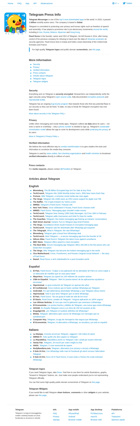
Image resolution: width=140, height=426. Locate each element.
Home (10, 3)
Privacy (36, 67)
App (27, 3)
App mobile (73, 410)
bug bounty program (59, 104)
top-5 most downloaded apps (71, 19)
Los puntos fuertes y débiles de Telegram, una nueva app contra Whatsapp (79, 305)
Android (71, 416)
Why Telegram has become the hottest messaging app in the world (71, 251)
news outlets (51, 153)
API (35, 3)
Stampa (56, 420)
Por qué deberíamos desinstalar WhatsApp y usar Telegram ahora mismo (74, 291)
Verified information (41, 70)
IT (115, 3)
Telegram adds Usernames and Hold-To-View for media (68, 216)
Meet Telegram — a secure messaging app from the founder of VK (73, 236)
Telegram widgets (40, 81)
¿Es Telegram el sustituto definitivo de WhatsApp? (67, 311)
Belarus (53, 32)
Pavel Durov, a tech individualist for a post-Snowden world (64, 259)
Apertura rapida (118, 420)
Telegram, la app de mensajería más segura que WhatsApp (72, 319)
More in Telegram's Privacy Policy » (44, 136)
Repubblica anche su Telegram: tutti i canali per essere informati (74, 340)
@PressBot (65, 169)
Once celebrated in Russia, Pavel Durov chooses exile (72, 208)
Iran (40, 32)
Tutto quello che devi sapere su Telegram (60, 337)
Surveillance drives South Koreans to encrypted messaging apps (70, 225)
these (59, 372)
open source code (63, 97)
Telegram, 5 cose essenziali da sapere (56, 345)
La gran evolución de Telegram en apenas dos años (67, 285)
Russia (46, 32)
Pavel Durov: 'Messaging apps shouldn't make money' (63, 210)
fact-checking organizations (69, 153)
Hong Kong (75, 32)
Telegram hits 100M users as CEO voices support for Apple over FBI (72, 199)
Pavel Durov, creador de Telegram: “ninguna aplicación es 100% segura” (72, 299)
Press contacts (39, 73)
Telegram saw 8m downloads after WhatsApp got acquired (70, 228)
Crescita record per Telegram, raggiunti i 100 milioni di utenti (69, 334)
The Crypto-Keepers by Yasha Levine (60, 202)
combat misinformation (70, 147)
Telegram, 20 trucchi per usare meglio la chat (63, 343)
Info (54, 410)
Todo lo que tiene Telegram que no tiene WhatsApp (66, 294)
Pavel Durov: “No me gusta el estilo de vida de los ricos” (64, 297)
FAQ (19, 3)
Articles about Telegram (43, 76)
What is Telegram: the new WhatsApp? (63, 230)
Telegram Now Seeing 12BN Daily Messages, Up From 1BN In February (75, 213)
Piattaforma (116, 410)
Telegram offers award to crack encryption (61, 242)
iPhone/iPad (73, 413)
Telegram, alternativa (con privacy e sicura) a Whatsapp (75, 348)
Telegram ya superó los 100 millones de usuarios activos (67, 276)
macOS (94, 416)
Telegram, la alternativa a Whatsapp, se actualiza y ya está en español (77, 322)
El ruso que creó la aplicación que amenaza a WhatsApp (77, 302)
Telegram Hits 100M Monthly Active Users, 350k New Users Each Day (74, 193)
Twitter (127, 3)
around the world (100, 29)
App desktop (96, 410)
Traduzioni (115, 416)
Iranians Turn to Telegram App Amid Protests (70, 222)
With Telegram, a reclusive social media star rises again (64, 196)
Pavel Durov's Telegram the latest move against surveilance (71, 239)
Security (36, 64)
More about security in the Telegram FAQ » (47, 113)
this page (96, 49)
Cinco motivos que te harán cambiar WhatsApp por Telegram (74, 288)
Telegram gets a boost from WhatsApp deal (62, 233)
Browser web (96, 420)
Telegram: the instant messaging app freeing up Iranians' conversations (76, 219)
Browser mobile (75, 420)
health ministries (93, 153)
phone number (65, 127)
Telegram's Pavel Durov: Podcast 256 (56, 205)
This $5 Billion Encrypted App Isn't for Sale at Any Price (67, 190)
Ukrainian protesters (95, 39)
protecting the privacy (99, 129)
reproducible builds (37, 100)
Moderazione (47, 3)
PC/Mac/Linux (97, 413)
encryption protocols (95, 97)
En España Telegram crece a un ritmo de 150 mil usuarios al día (68, 308)
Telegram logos (39, 79)
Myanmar (62, 32)
